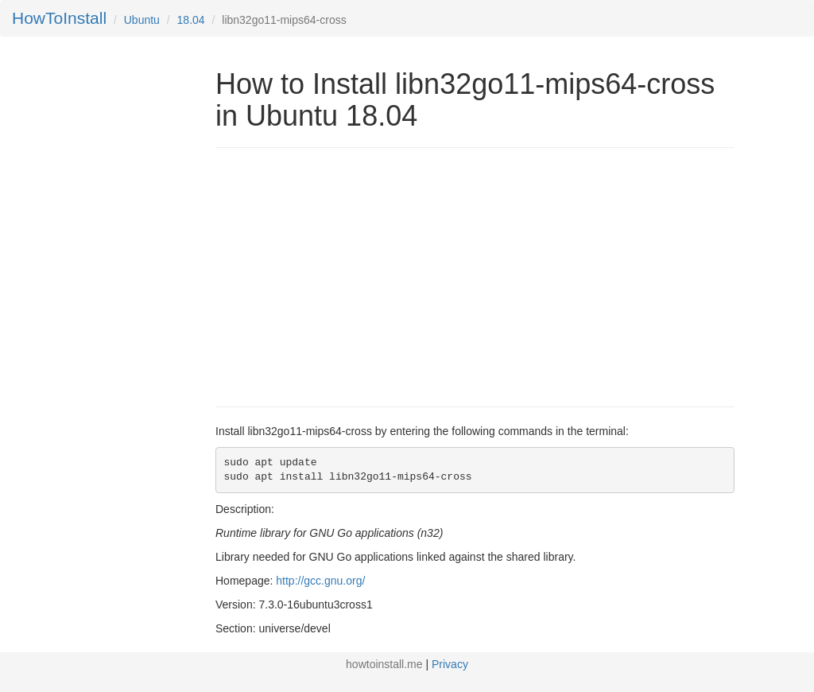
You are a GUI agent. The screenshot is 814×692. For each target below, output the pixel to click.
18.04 (191, 20)
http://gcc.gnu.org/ (320, 580)
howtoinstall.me (384, 664)
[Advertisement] (349, 275)
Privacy (450, 664)
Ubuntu (142, 20)
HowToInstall (59, 18)
